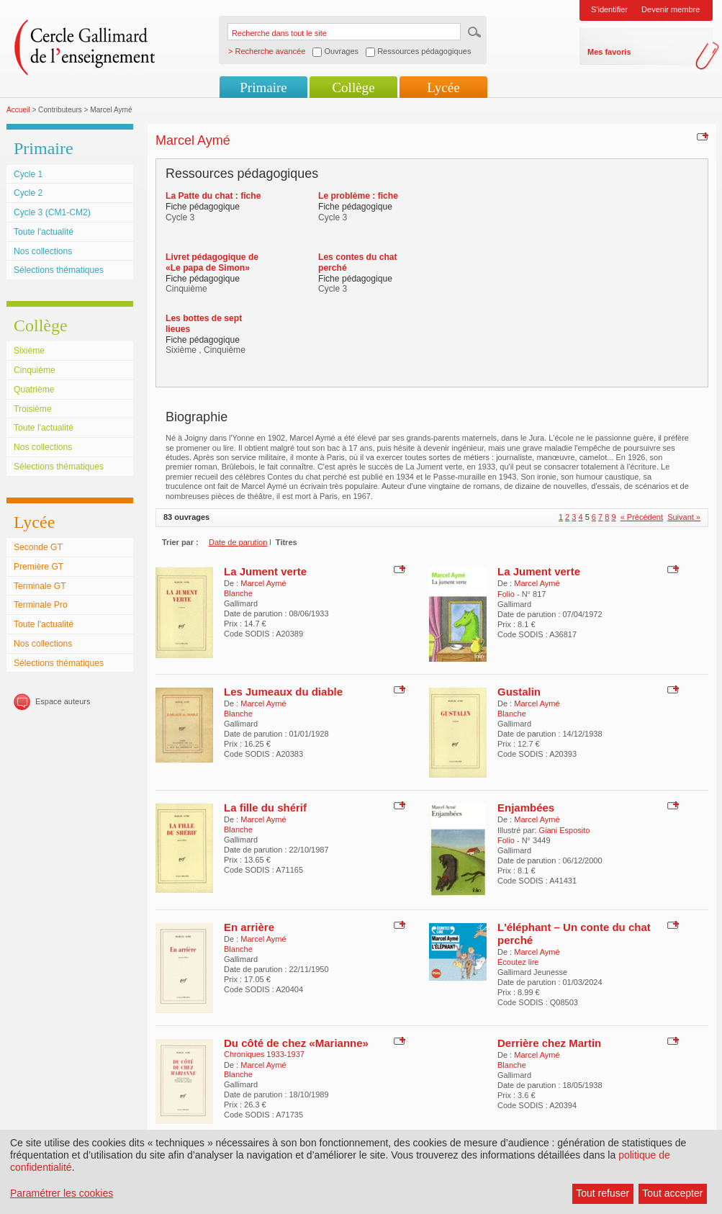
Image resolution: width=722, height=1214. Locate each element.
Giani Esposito (564, 830)
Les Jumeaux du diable (283, 691)
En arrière (249, 927)
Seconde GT (38, 547)
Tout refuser (602, 1193)
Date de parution (238, 542)
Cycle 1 (28, 174)
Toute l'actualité (43, 232)
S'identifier (609, 9)
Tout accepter (672, 1193)
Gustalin (519, 691)
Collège (353, 87)
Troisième (33, 409)
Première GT (38, 567)
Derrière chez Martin (549, 1043)
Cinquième (34, 370)
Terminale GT (40, 586)
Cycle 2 (28, 193)
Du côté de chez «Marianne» (296, 1043)
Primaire (263, 87)
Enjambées (525, 807)
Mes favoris (609, 52)
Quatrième (34, 390)
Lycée (443, 87)
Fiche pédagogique (203, 207)
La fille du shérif (265, 807)
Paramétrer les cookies (61, 1193)
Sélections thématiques (59, 270)
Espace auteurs (62, 701)
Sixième (29, 351)
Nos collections (43, 251)
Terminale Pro (41, 605)
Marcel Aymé (263, 583)
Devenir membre (670, 9)
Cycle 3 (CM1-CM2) (52, 212)
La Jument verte (265, 571)
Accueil (18, 110)
